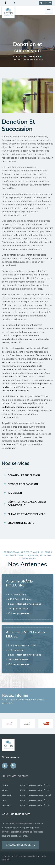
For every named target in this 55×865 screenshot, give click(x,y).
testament (10, 448)
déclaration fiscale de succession (22, 407)
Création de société (21, 523)
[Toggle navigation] (49, 11)
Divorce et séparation (23, 484)
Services (33, 57)
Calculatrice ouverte (20, 845)
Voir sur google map (19, 613)
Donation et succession (24, 475)
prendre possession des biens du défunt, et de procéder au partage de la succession (27, 387)
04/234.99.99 (20, 659)
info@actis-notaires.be (28, 604)
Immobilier (15, 493)
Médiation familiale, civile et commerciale (27, 504)
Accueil (18, 57)
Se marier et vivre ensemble (26, 514)
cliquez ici (15, 343)
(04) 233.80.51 (21, 609)
